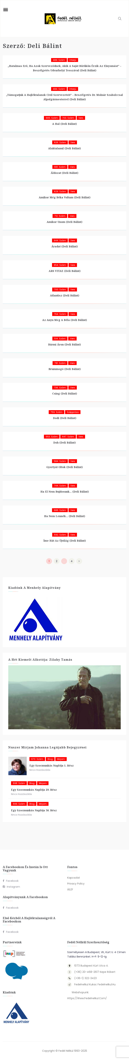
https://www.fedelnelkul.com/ (87, 998)
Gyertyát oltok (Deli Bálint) (64, 467)
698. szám (19, 783)
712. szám (59, 216)
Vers (80, 117)
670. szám (37, 759)
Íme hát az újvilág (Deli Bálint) (64, 540)
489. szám (59, 60)
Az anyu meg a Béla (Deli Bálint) (64, 320)
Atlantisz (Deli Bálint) (64, 295)
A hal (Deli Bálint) (64, 124)
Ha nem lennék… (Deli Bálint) (64, 516)
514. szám (60, 338)
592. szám (60, 534)
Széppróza (73, 412)
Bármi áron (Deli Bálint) (64, 344)
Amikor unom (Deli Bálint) (64, 222)
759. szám (56, 412)
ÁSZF (70, 889)
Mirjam (61, 759)
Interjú (72, 60)
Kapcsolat (73, 878)
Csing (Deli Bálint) (64, 393)
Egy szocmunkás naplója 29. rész (34, 789)
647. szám (68, 436)
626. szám (60, 142)
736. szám (60, 387)
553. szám (52, 436)
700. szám (60, 289)
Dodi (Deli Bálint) (64, 418)
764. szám (60, 314)
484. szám (59, 89)
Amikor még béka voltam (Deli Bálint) (64, 197)
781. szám (60, 363)
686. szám (60, 510)
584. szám (60, 461)
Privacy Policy (76, 883)
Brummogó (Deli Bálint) (65, 369)
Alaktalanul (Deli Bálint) (64, 148)
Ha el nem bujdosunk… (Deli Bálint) (64, 491)
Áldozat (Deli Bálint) (64, 173)
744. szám (60, 485)
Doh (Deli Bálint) (64, 442)
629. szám (60, 191)
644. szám (60, 240)
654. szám (60, 265)
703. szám (68, 117)
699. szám (19, 803)
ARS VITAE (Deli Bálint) (64, 271)
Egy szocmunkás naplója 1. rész (51, 765)
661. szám (60, 166)
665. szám (52, 117)
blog (50, 759)
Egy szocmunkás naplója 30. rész (34, 810)
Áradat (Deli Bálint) (64, 246)
